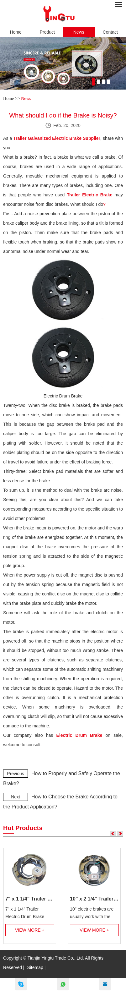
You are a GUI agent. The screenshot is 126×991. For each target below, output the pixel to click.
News (78, 32)
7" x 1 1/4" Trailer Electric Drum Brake (24, 912)
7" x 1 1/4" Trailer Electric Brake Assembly (29, 898)
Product (47, 32)
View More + (30, 930)
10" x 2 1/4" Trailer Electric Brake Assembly (94, 898)
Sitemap (35, 967)
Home (16, 32)
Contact (110, 32)
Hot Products (23, 827)
